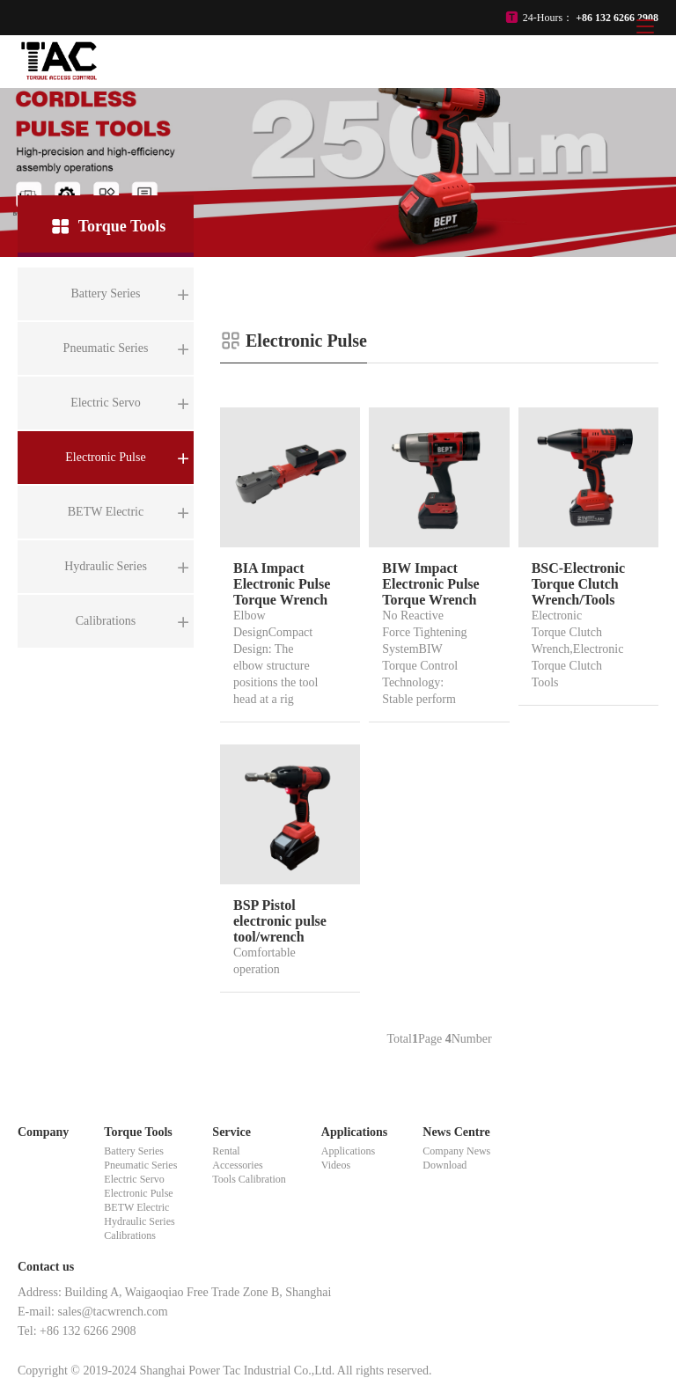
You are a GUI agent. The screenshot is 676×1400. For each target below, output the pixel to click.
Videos (335, 1165)
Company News (456, 1151)
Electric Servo (134, 1179)
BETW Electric (136, 1207)
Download (444, 1165)
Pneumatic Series (140, 1165)
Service (231, 1132)
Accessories (237, 1165)
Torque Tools (138, 1132)
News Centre (455, 1132)
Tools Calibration (248, 1179)
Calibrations (130, 1235)
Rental (225, 1151)
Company (43, 1132)
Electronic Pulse (138, 1193)
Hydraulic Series (139, 1221)
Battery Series (134, 1151)
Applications (354, 1132)
